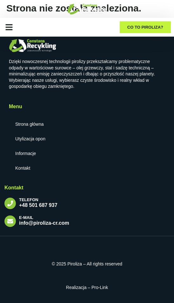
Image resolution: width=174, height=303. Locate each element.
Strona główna (29, 124)
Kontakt (22, 168)
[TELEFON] (10, 203)
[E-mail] (10, 221)
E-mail (26, 217)
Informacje (25, 153)
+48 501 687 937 (38, 205)
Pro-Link (99, 287)
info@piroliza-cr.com (44, 223)
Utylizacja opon (30, 138)
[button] (9, 27)
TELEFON (28, 199)
